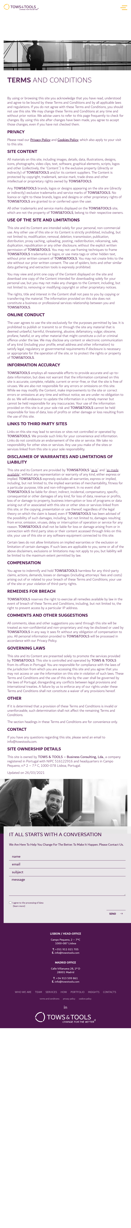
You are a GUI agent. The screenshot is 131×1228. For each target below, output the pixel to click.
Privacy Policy (40, 221)
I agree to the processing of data (27, 876)
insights (93, 966)
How (64, 966)
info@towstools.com (21, 823)
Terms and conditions (49, 972)
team (38, 966)
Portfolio (77, 966)
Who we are (23, 966)
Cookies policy (85, 972)
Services (51, 966)
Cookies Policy (68, 221)
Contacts (109, 966)
